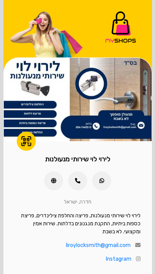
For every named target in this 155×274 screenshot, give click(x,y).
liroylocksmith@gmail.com (98, 245)
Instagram (118, 259)
